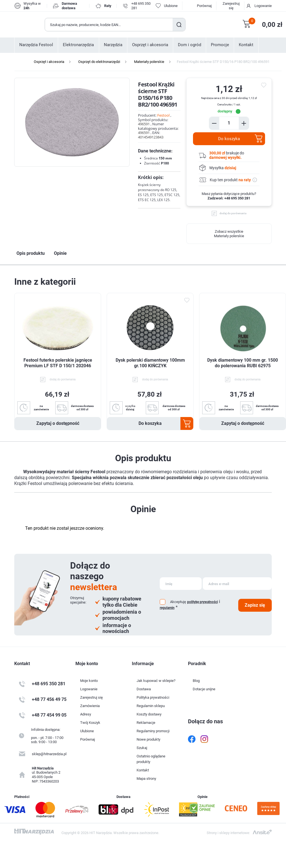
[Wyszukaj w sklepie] (109, 24)
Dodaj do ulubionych (186, 300)
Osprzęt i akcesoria (150, 45)
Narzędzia (113, 45)
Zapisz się (255, 605)
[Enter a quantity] (229, 123)
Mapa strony (146, 778)
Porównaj (204, 6)
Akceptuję (178, 602)
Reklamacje (146, 722)
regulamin (167, 608)
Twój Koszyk (90, 722)
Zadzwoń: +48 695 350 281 (229, 198)
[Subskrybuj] (181, 583)
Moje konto (89, 681)
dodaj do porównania (233, 213)
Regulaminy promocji (153, 731)
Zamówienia (90, 706)
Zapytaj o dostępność (57, 423)
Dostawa (144, 689)
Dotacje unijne (204, 689)
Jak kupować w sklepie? (156, 681)
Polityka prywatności (153, 697)
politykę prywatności (202, 602)
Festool (163, 115)
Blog (196, 681)
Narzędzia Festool (36, 45)
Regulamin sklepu (151, 706)
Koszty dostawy (149, 714)
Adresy (85, 714)
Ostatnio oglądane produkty (151, 759)
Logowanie (263, 6)
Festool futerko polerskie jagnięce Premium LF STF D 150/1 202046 (57, 363)
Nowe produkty (148, 739)
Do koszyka (229, 138)
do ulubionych (264, 85)
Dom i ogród (189, 45)
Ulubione (87, 731)
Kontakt (246, 45)
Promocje (220, 45)
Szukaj (179, 24)
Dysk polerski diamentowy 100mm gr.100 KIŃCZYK (150, 363)
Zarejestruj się (231, 5)
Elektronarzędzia (78, 45)
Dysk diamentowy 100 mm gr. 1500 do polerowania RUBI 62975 (242, 363)
